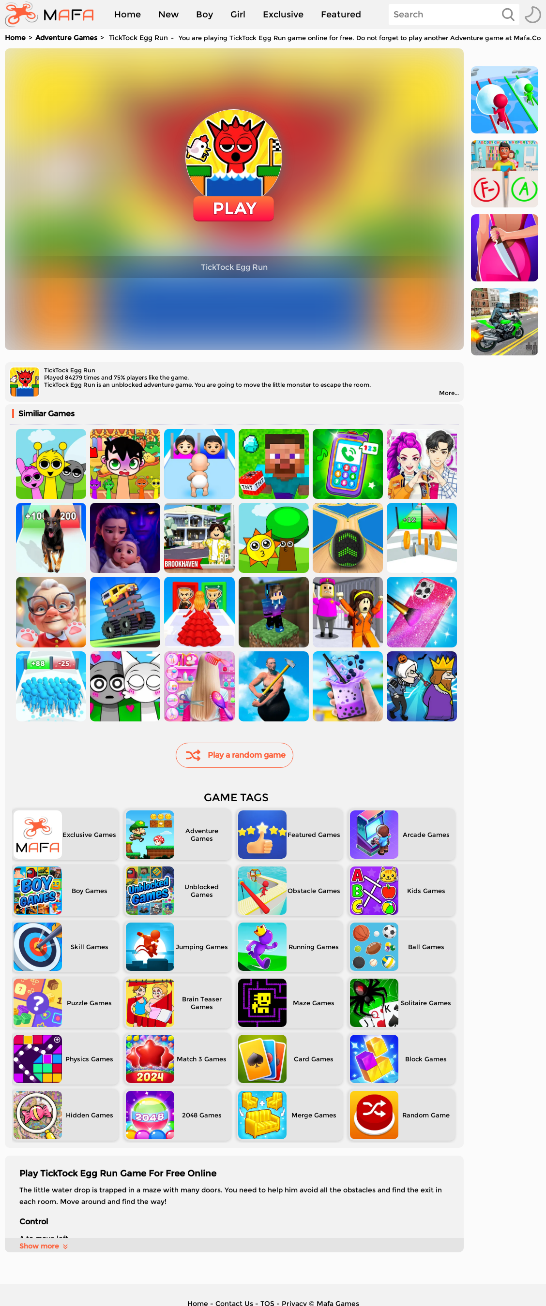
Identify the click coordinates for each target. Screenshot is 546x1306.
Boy (204, 14)
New (168, 14)
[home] (54, 14)
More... (449, 392)
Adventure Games (66, 37)
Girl (237, 14)
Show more (44, 1246)
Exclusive (283, 14)
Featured (341, 14)
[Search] (454, 14)
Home (127, 14)
